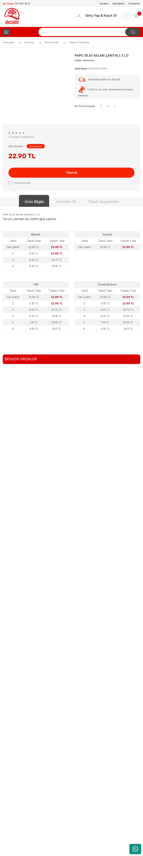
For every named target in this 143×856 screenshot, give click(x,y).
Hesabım (104, 3)
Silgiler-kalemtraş (79, 42)
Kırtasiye (29, 42)
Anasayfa (8, 42)
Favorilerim (134, 3)
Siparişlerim (118, 3)
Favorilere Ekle (19, 183)
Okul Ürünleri (51, 42)
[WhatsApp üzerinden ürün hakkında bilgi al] (135, 849)
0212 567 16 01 (22, 3)
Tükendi (71, 172)
